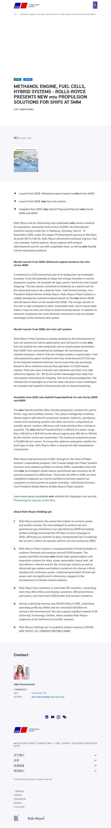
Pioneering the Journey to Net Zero (34, 500)
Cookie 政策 (19, 807)
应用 (55, 760)
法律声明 (18, 795)
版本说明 (18, 803)
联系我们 (55, 771)
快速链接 (55, 766)
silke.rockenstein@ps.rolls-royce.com (47, 697)
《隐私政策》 (20, 791)
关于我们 (55, 755)
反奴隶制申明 (20, 799)
